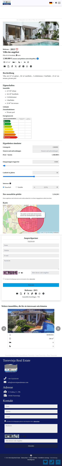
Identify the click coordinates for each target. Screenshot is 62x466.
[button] (3, 328)
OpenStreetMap (49, 232)
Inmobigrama (31, 459)
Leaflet (41, 232)
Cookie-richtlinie (33, 457)
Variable (20, 187)
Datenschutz (24, 457)
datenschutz (32, 279)
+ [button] (5, 207)
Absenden (31, 285)
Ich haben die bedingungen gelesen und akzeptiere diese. (20, 279)
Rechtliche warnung (43, 457)
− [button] (5, 210)
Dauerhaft (8, 187)
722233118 (31, 241)
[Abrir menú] (59, 3)
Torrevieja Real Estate (15, 457)
